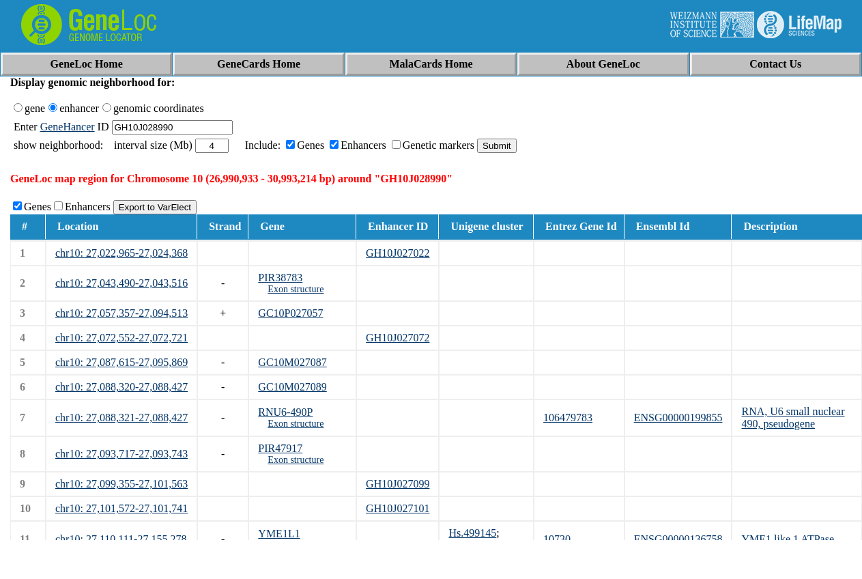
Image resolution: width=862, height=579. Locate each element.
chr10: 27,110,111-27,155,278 (120, 539)
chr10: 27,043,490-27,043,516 (121, 283)
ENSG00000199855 (678, 417)
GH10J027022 (397, 253)
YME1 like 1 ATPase (787, 539)
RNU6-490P (285, 412)
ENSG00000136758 (678, 539)
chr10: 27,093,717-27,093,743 (121, 454)
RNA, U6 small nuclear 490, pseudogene (792, 417)
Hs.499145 (472, 533)
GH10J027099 (397, 484)
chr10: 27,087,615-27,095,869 (121, 362)
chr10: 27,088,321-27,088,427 (121, 417)
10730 (557, 539)
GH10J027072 (397, 337)
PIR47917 (280, 448)
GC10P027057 (290, 313)
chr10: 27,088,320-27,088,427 (121, 387)
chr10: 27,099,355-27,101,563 (121, 484)
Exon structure (296, 289)
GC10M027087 (292, 362)
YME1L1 (279, 533)
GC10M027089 (292, 387)
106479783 (567, 417)
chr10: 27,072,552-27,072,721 (121, 337)
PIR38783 (280, 277)
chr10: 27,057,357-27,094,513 (121, 313)
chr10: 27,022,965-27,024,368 (121, 253)
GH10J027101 (397, 508)
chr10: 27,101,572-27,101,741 (121, 508)
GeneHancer (67, 126)
